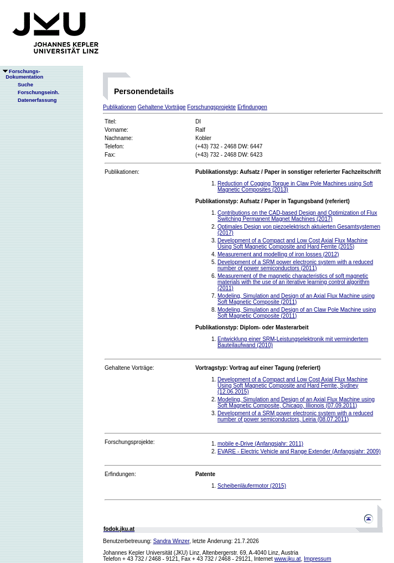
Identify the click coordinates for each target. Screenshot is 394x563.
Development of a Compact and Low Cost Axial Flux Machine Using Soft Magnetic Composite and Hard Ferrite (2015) (292, 243)
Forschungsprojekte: (130, 442)
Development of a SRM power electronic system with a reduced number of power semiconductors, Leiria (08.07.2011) (295, 416)
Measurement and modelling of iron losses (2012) (278, 254)
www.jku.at (287, 559)
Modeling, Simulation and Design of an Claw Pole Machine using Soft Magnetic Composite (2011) (296, 313)
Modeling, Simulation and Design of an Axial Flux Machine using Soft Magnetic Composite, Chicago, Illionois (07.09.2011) (296, 402)
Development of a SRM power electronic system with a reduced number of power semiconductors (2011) (295, 265)
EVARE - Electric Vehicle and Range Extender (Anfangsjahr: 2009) (299, 451)
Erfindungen (252, 107)
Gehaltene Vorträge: (129, 368)
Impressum (317, 559)
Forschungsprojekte (211, 107)
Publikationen (119, 107)
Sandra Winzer (171, 541)
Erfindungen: (120, 474)
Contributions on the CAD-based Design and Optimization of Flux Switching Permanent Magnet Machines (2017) (297, 216)
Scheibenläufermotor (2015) (251, 486)
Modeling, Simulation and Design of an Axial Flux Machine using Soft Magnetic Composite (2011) (296, 299)
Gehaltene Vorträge (162, 107)
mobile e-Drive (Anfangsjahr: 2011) (260, 444)
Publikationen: (122, 172)
